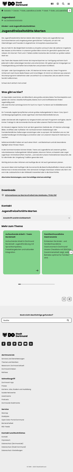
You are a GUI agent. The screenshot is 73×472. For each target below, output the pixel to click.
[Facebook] (3, 344)
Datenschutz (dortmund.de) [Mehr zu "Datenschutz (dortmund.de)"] (12, 443)
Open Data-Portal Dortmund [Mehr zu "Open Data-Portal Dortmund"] (13, 420)
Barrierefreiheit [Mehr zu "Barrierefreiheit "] (7, 423)
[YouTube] (25, 344)
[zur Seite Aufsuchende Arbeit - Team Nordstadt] (21, 252)
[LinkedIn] (31, 344)
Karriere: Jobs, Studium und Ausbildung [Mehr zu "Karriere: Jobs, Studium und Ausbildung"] (16, 389)
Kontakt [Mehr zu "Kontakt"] (5, 437)
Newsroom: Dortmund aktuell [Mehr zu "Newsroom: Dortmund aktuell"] (13, 365)
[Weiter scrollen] (69, 10)
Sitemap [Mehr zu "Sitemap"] (5, 413)
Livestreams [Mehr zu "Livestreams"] (6, 396)
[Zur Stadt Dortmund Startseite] (15, 4)
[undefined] (71, 252)
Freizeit (45, 10)
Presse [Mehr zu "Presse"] (4, 386)
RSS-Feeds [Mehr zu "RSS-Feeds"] (6, 427)
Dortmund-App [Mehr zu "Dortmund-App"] (8, 382)
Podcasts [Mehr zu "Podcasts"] (5, 399)
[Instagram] (9, 344)
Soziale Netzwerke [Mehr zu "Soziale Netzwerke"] (9, 393)
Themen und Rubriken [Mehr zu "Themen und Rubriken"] (10, 362)
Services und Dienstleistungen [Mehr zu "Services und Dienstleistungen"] (13, 359)
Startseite (6, 10)
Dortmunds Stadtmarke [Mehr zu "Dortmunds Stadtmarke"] (11, 403)
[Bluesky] (20, 344)
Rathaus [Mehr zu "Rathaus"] (5, 372)
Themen (16, 10)
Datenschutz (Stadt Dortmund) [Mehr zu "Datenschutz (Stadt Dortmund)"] (14, 447)
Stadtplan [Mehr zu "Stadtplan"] (5, 416)
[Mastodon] (14, 344)
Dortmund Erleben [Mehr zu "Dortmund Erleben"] (9, 369)
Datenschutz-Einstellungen (12, 450)
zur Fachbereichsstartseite (12, 20)
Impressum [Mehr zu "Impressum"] (6, 440)
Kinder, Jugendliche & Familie (31, 10)
